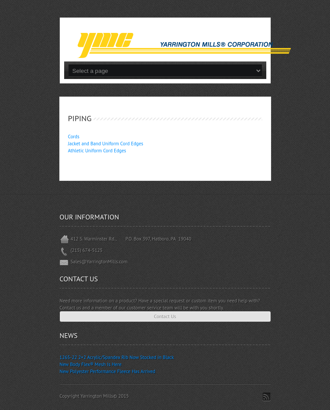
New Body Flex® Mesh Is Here (91, 364)
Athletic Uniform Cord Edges (97, 150)
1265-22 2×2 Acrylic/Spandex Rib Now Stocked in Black (117, 357)
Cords (74, 136)
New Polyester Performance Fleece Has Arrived (108, 371)
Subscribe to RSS (266, 396)
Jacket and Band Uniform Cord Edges (105, 143)
